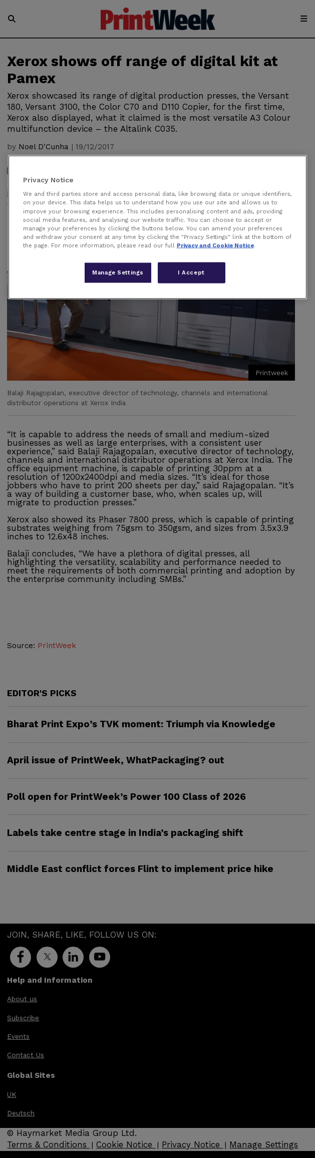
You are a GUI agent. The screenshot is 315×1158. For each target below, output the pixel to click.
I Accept (191, 271)
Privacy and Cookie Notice (215, 244)
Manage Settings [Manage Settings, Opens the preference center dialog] (118, 271)
